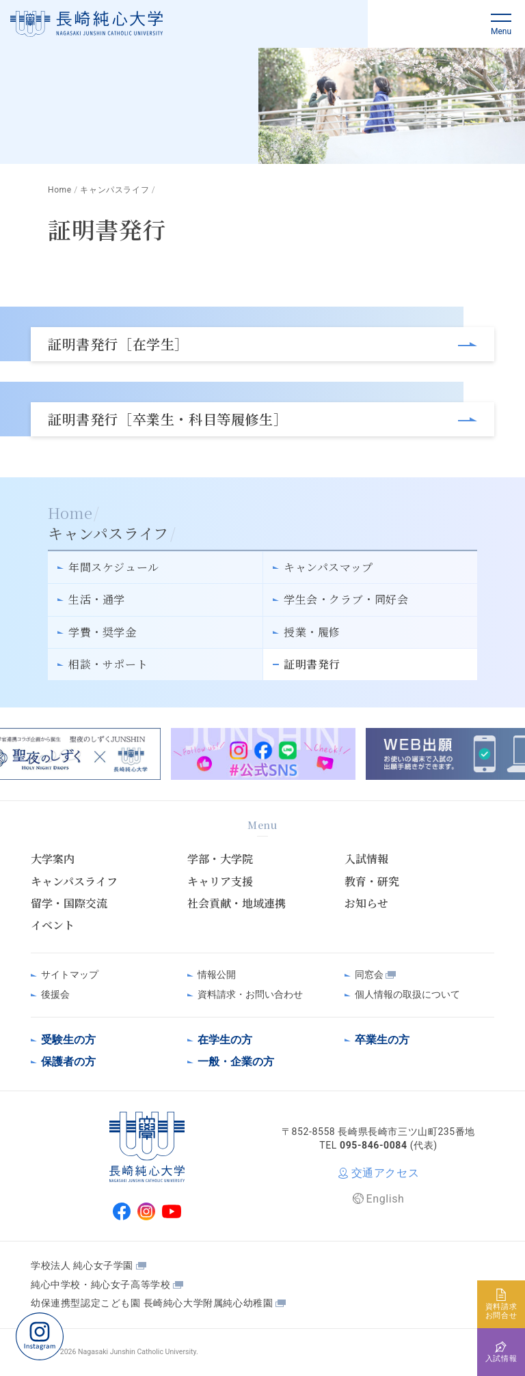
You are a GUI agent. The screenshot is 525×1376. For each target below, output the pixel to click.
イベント (53, 925)
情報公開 (217, 974)
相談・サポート (108, 664)
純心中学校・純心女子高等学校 (100, 1284)
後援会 (55, 994)
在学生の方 (225, 1039)
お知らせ (366, 903)
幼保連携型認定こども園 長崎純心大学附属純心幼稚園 (152, 1302)
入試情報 (366, 859)
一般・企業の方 (236, 1061)
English (385, 1198)
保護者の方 (68, 1061)
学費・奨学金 (102, 632)
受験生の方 (68, 1039)
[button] (501, 24)
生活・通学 (96, 599)
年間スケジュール (113, 567)
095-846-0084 (373, 1145)
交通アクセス (385, 1172)
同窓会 (369, 974)
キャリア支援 (220, 881)
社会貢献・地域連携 (236, 903)
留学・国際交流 (69, 903)
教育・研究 (372, 881)
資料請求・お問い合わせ (250, 994)
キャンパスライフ (74, 881)
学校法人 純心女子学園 (82, 1265)
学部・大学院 (220, 859)
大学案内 (53, 859)
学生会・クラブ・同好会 (346, 599)
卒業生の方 (382, 1039)
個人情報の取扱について (407, 994)
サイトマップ (69, 974)
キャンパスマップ (328, 567)
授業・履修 (312, 632)
